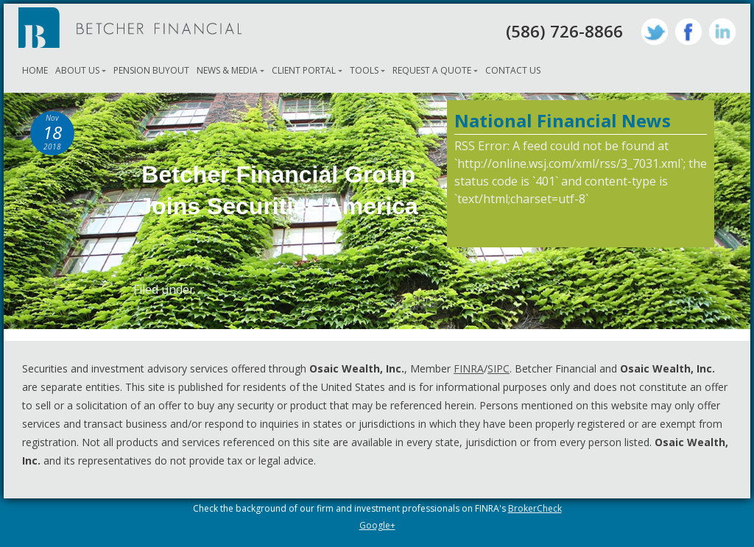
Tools (364, 70)
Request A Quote (431, 70)
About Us (77, 70)
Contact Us (512, 70)
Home (35, 70)
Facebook (688, 31)
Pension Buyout (151, 70)
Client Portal (304, 70)
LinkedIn (722, 31)
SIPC (498, 368)
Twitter (654, 31)
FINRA (469, 368)
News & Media (227, 70)
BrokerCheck (535, 508)
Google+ (377, 525)
